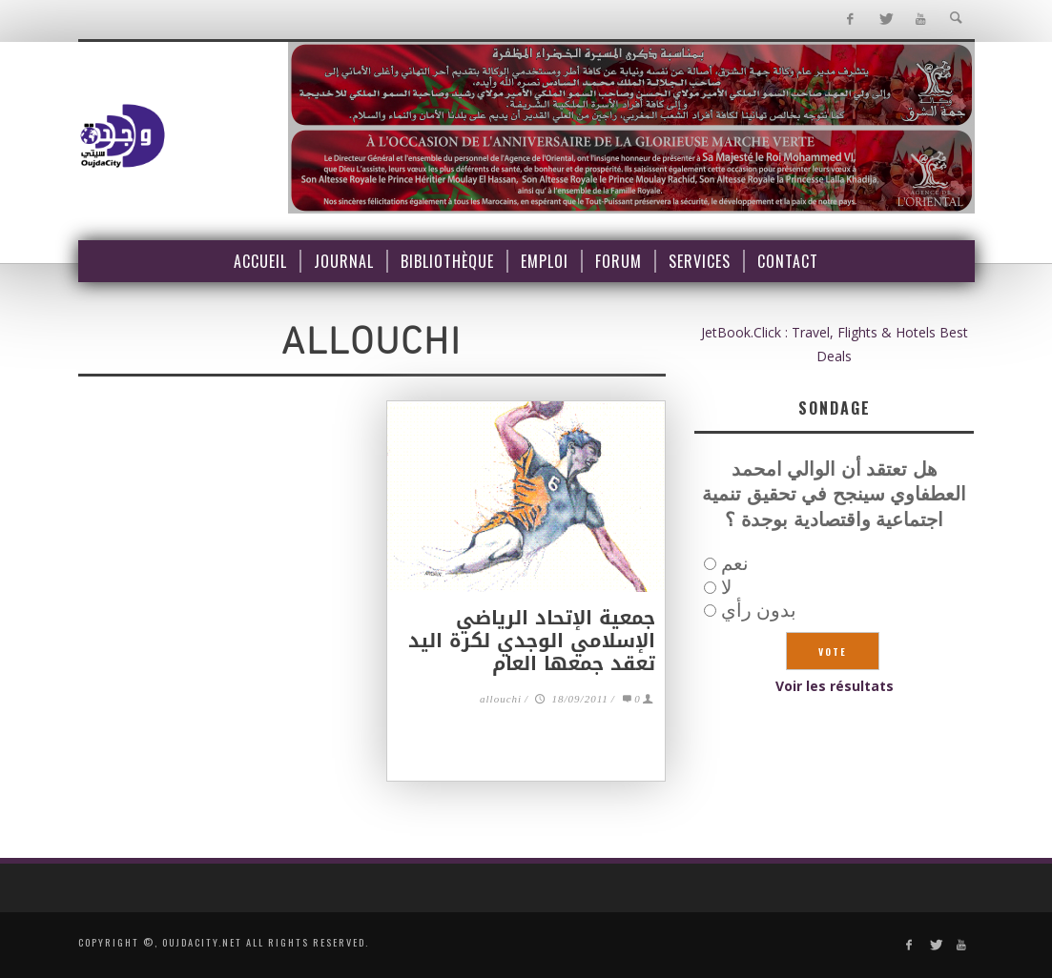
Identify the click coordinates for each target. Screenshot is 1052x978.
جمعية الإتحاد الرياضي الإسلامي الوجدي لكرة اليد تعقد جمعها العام (531, 641)
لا (726, 587)
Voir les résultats (834, 686)
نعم (735, 563)
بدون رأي (758, 609)
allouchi (501, 700)
